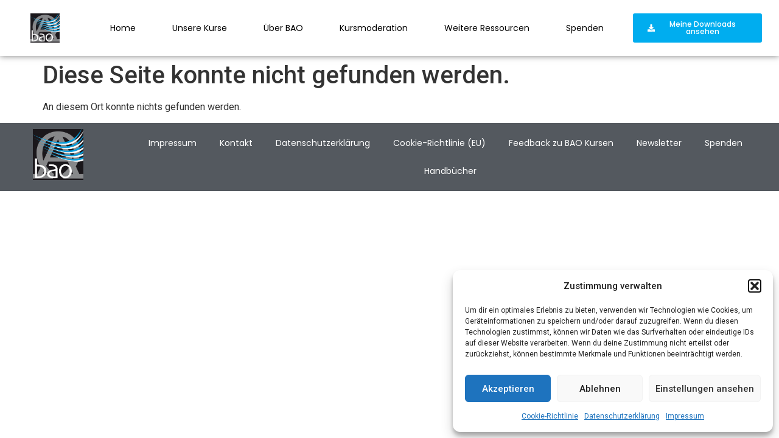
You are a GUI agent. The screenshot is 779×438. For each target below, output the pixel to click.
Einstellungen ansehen (704, 388)
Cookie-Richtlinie (550, 416)
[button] (755, 286)
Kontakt (236, 143)
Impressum (685, 416)
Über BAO (283, 28)
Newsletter (659, 143)
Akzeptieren (508, 388)
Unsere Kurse (199, 28)
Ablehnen (600, 388)
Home (123, 28)
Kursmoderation (374, 28)
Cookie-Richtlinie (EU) (439, 143)
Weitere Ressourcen (486, 28)
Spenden (585, 28)
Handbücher (450, 171)
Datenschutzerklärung (622, 416)
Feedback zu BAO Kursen (561, 143)
